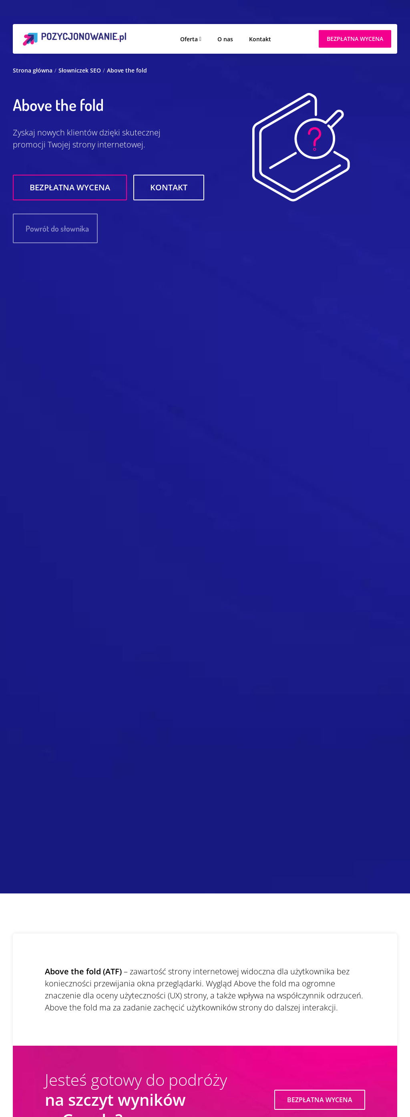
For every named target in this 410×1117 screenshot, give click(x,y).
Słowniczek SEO (79, 70)
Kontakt (260, 39)
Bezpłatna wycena (70, 187)
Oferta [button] (189, 39)
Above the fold (127, 70)
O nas (225, 39)
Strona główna (32, 70)
